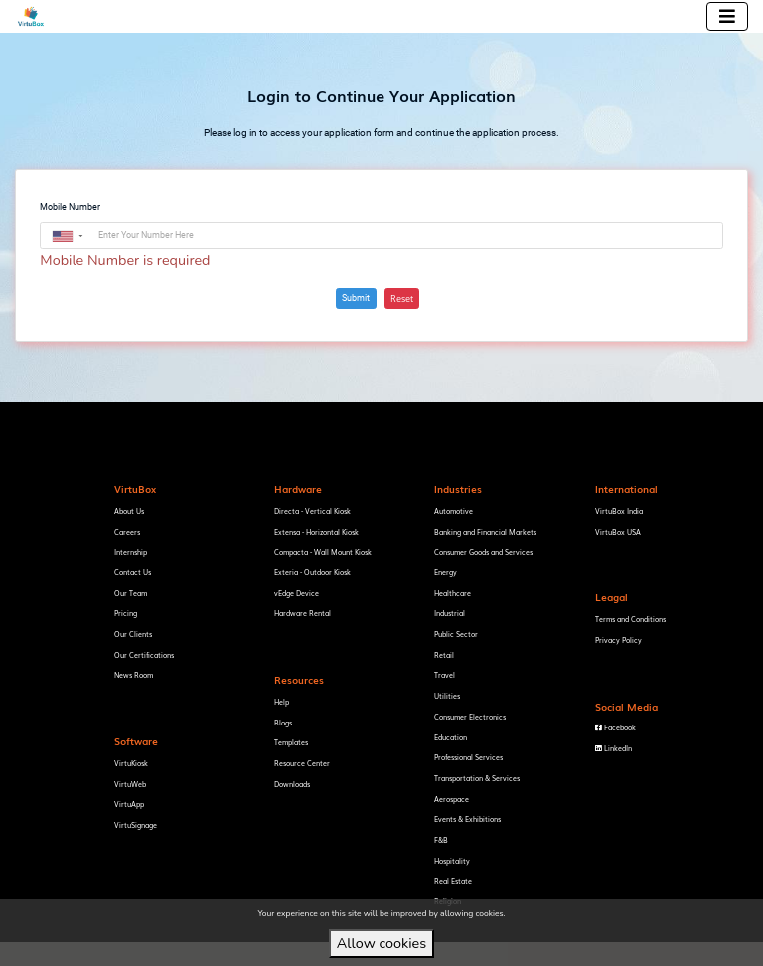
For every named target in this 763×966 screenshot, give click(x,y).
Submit (356, 298)
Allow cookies (381, 943)
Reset (401, 298)
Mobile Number (70, 207)
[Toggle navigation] (727, 16)
